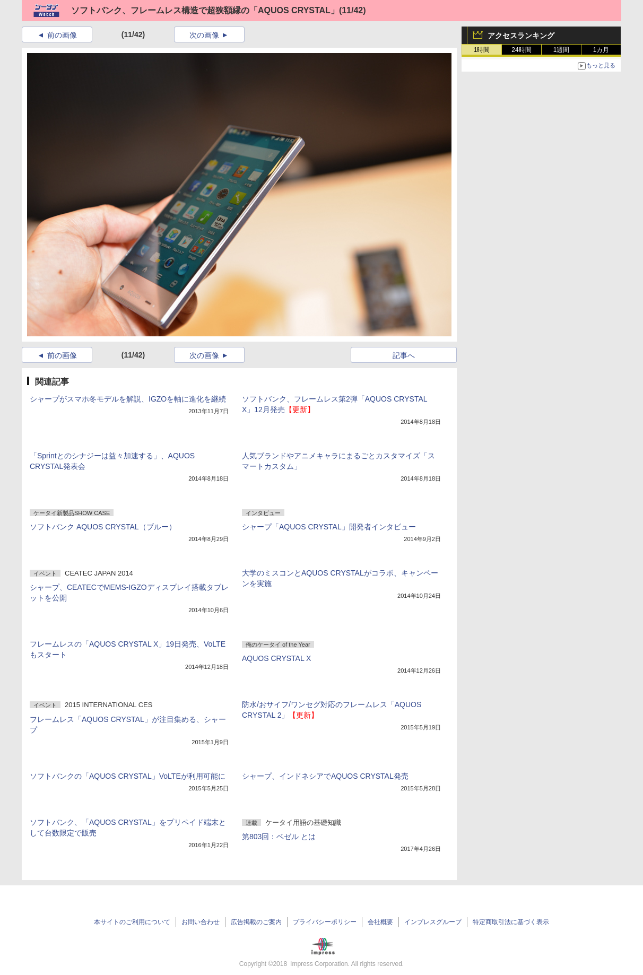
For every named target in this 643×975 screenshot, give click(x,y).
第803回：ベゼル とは (279, 836)
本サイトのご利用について (132, 922)
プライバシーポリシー (325, 922)
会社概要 (380, 922)
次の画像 (204, 35)
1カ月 (601, 50)
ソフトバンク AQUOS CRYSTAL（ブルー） (103, 527)
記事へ (404, 355)
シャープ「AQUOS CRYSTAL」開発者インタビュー (329, 527)
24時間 (521, 50)
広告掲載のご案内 (256, 922)
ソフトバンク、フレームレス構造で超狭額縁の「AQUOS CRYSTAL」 (205, 10)
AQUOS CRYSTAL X (276, 658)
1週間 (561, 50)
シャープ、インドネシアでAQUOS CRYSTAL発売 (325, 776)
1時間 (482, 50)
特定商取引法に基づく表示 (511, 922)
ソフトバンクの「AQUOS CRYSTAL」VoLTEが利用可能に (127, 776)
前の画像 (62, 35)
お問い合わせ (200, 922)
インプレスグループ (433, 922)
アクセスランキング (521, 35)
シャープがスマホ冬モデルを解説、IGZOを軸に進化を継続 (128, 399)
